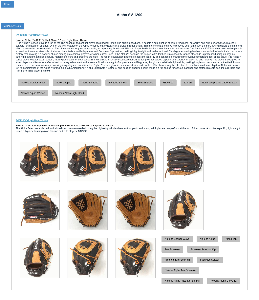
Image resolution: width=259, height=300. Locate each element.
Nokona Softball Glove (33, 82)
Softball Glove (145, 82)
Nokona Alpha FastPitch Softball (182, 280)
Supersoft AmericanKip (203, 249)
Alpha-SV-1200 (12, 26)
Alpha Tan (231, 239)
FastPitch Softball (209, 259)
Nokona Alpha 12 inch (33, 93)
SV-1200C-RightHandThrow (32, 35)
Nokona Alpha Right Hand (69, 93)
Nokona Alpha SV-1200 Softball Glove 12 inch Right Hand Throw (51, 40)
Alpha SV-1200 (90, 82)
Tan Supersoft (172, 249)
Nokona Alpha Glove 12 (223, 280)
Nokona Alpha (63, 82)
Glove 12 (168, 82)
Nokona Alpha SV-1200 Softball (219, 82)
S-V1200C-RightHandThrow (32, 120)
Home (7, 4)
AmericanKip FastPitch (177, 259)
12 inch (188, 82)
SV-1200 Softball (118, 82)
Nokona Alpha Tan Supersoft (180, 270)
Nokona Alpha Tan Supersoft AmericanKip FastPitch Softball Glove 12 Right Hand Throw (64, 125)
